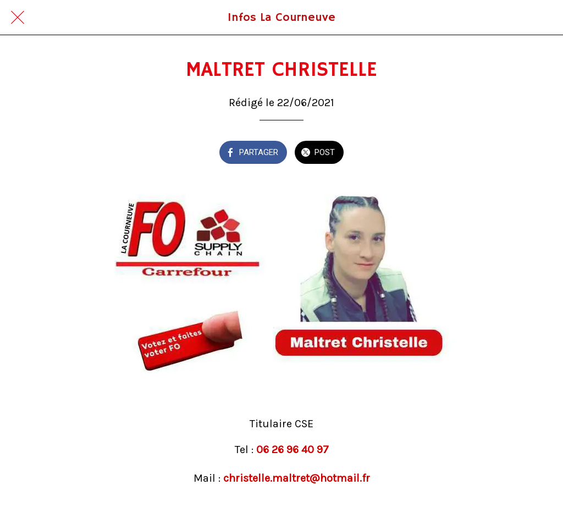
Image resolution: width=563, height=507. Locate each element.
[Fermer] (17, 17)
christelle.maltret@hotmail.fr (296, 478)
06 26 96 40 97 (292, 449)
